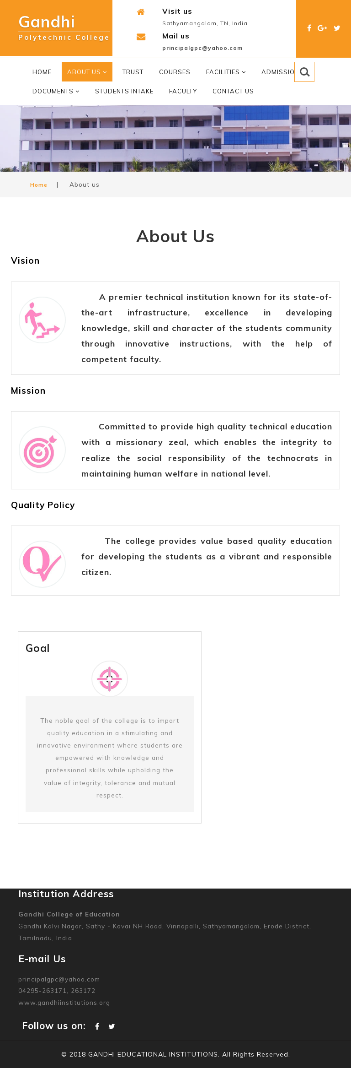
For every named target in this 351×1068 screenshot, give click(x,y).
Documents (56, 91)
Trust (133, 72)
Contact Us (233, 91)
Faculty (183, 91)
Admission (280, 72)
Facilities (226, 72)
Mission (28, 390)
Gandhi (64, 24)
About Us (87, 72)
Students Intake (124, 91)
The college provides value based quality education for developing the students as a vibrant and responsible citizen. (206, 556)
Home (42, 72)
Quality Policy (43, 504)
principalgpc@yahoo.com (202, 47)
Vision (25, 260)
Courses (175, 72)
